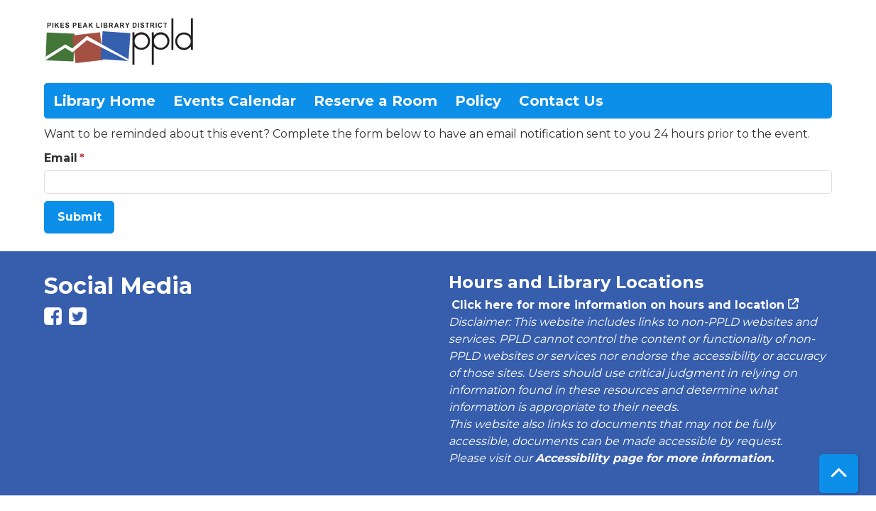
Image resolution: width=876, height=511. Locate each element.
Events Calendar (234, 100)
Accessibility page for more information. (654, 458)
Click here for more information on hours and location (616, 305)
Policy (478, 100)
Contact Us (561, 100)
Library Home (104, 100)
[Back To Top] (838, 473)
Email (60, 158)
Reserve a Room (375, 100)
